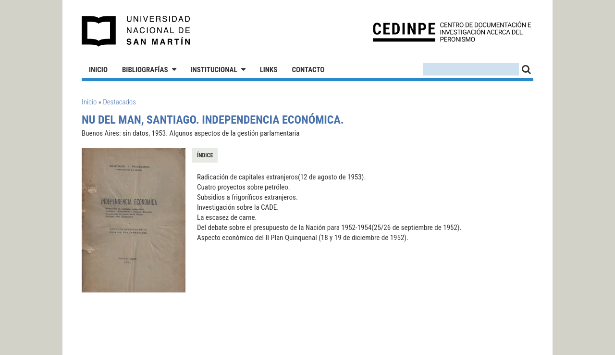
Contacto (308, 69)
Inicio (98, 69)
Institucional (214, 69)
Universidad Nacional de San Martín (136, 31)
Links (269, 69)
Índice (205, 155)
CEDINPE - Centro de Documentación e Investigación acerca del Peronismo (452, 31)
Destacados (119, 102)
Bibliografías (145, 69)
